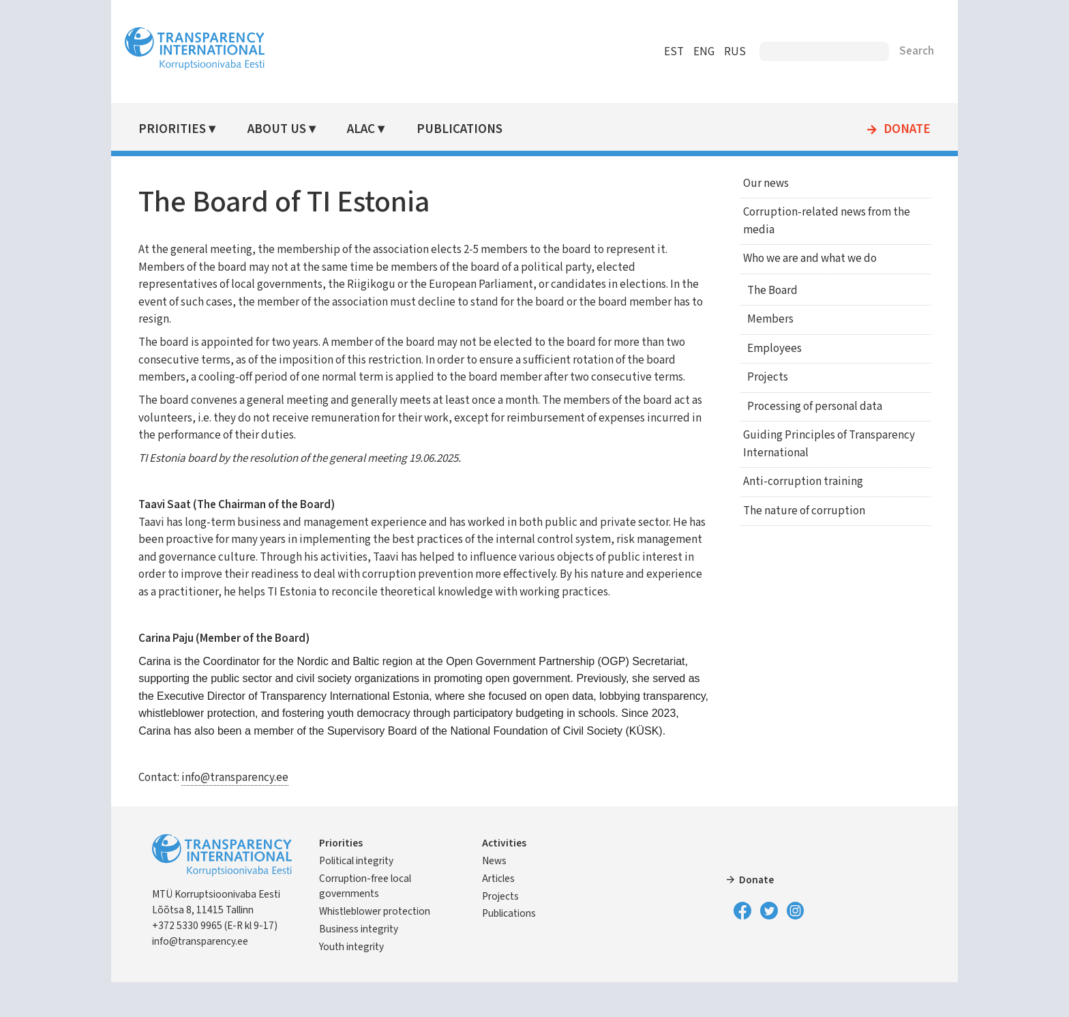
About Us (289, 129)
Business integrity (372, 964)
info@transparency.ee (249, 812)
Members (763, 319)
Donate (892, 129)
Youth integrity (365, 981)
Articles (503, 913)
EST (659, 51)
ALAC (373, 129)
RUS (721, 51)
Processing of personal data (807, 406)
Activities (509, 878)
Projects (760, 377)
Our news (756, 183)
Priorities (186, 129)
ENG (689, 51)
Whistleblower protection (389, 946)
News (499, 895)
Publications (470, 129)
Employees (767, 348)
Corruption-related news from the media (816, 221)
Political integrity (370, 895)
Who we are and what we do (800, 258)
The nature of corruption (794, 510)
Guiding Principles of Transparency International (819, 444)
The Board (765, 290)
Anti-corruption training (793, 481)
